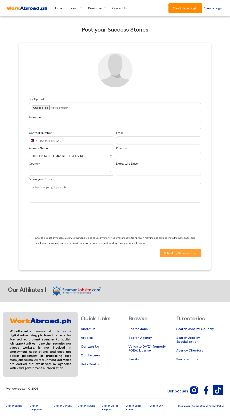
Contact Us (120, 8)
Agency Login (213, 8)
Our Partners (91, 355)
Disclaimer (184, 406)
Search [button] (74, 8)
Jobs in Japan (14, 405)
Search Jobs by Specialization (188, 340)
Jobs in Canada (63, 405)
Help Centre (90, 364)
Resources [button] (95, 8)
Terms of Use (199, 406)
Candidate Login (185, 8)
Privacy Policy (216, 406)
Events (133, 359)
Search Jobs (138, 329)
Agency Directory (189, 350)
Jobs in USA (156, 405)
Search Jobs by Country (195, 329)
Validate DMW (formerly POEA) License (147, 348)
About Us (88, 329)
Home (58, 8)
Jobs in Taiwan (86, 405)
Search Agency (140, 338)
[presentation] (60, 217)
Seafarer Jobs (187, 359)
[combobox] (34, 141)
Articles (87, 338)
